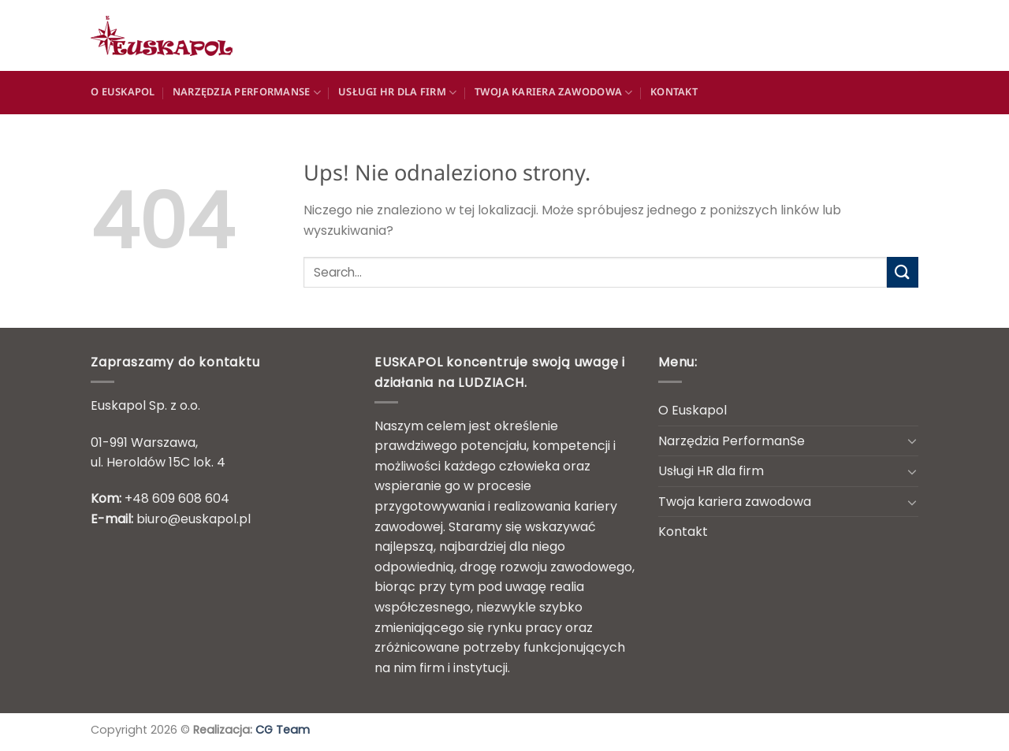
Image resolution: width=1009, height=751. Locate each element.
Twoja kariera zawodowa (554, 92)
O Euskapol (123, 92)
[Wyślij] (902, 272)
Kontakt (674, 92)
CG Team (282, 730)
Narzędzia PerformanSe (247, 92)
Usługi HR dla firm (397, 92)
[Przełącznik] (912, 440)
